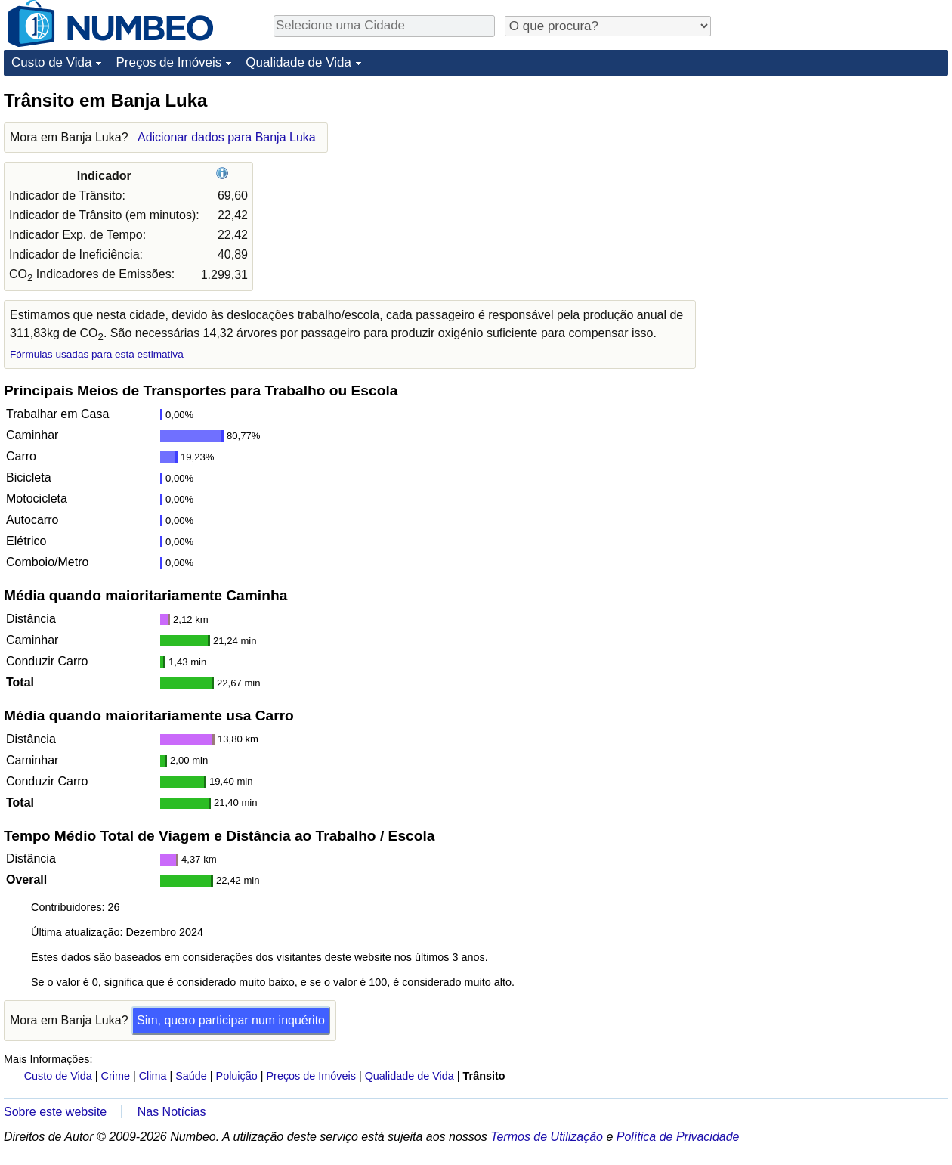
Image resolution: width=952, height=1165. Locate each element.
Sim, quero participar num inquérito (231, 1020)
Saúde (191, 1076)
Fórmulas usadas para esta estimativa (97, 354)
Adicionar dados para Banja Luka (227, 137)
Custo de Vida (51, 62)
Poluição (237, 1076)
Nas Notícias (172, 1111)
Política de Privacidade (678, 1136)
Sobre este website (55, 1111)
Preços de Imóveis (168, 62)
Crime (115, 1076)
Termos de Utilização (546, 1136)
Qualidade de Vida (298, 62)
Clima (153, 1076)
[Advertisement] (835, 182)
